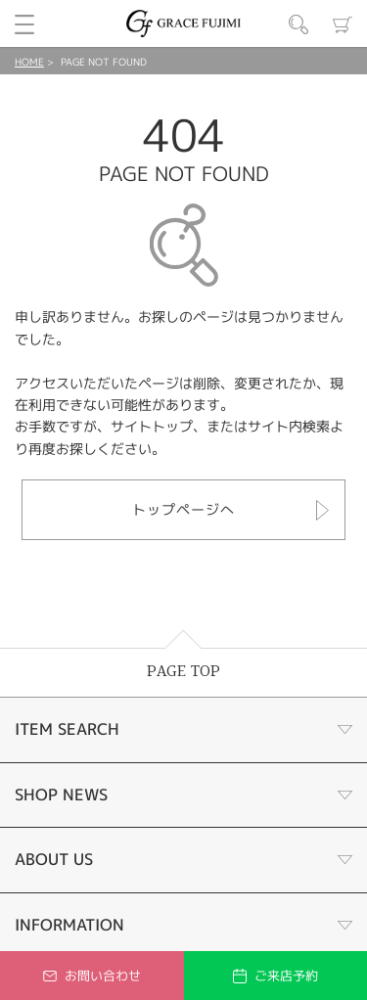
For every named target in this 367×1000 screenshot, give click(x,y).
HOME (29, 61)
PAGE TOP (183, 672)
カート (342, 24)
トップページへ (183, 509)
